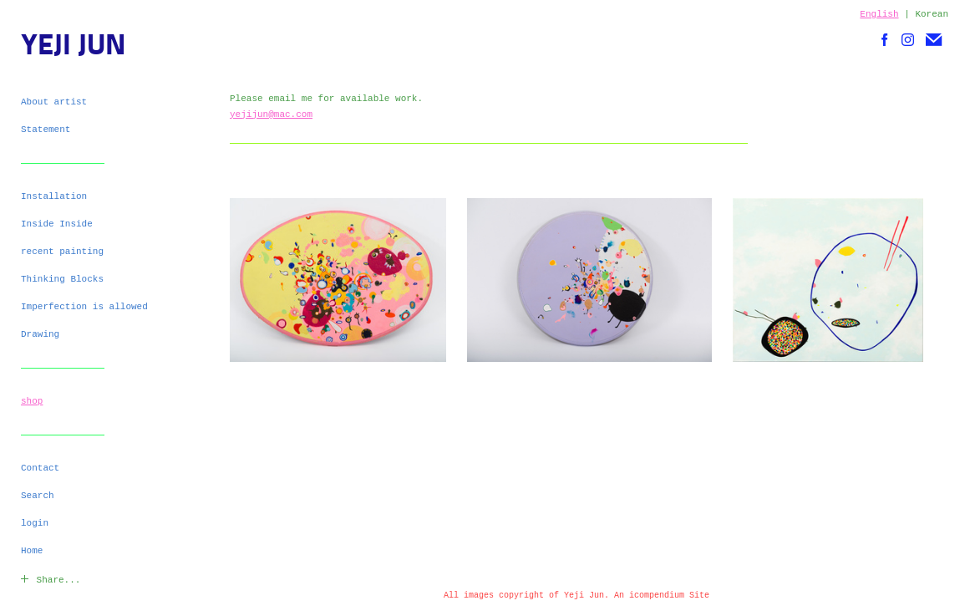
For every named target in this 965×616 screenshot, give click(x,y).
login (34, 523)
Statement (45, 130)
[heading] (62, 47)
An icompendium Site (661, 595)
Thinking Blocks (62, 279)
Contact (40, 468)
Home (32, 551)
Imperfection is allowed (84, 307)
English (879, 14)
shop (32, 401)
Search (37, 496)
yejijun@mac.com (271, 114)
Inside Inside (57, 224)
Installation (54, 196)
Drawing (40, 334)
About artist (54, 102)
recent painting (62, 252)
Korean (931, 14)
